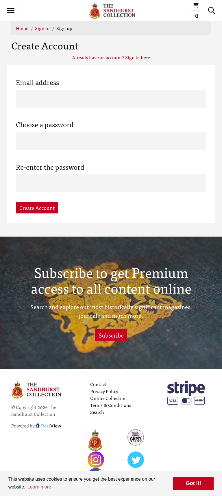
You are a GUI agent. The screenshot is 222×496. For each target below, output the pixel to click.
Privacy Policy (104, 391)
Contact (98, 384)
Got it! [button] (193, 483)
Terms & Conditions (110, 405)
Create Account (37, 208)
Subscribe (111, 335)
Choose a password (45, 124)
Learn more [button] (39, 486)
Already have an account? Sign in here (111, 57)
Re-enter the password (50, 167)
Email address (37, 82)
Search (97, 412)
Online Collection (108, 398)
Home (22, 28)
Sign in (42, 28)
